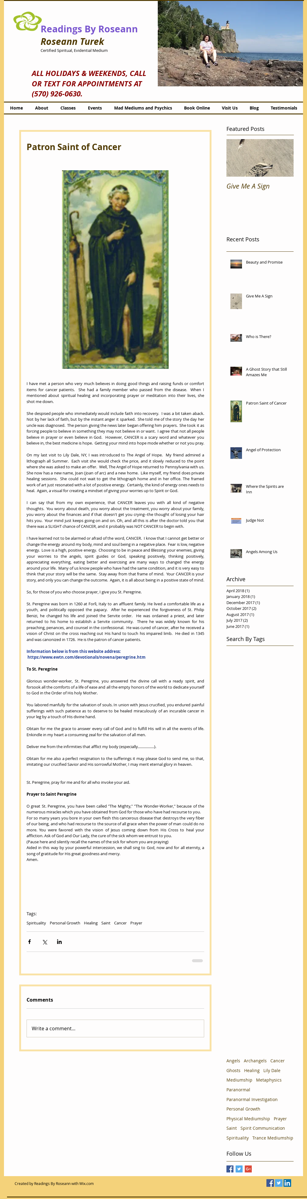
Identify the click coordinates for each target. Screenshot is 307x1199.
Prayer (136, 922)
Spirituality (36, 922)
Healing (91, 922)
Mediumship (239, 1080)
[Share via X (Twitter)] (44, 942)
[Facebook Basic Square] (229, 1168)
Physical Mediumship (248, 1119)
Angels (233, 1061)
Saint (105, 922)
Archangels (255, 1061)
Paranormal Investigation (252, 1099)
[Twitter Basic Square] (239, 1168)
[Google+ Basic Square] (248, 1168)
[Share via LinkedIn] (59, 942)
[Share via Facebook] (29, 942)
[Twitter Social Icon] (279, 1183)
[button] (230, 43)
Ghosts (233, 1070)
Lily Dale (271, 1070)
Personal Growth (65, 922)
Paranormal (238, 1090)
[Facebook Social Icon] (270, 1183)
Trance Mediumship (272, 1138)
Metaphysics (269, 1080)
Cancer (120, 922)
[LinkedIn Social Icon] (287, 1183)
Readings (61, 29)
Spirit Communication (262, 1128)
